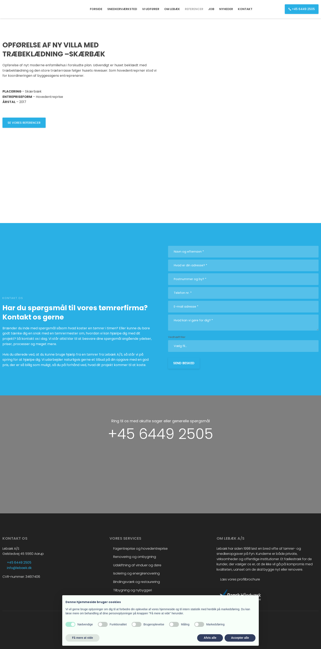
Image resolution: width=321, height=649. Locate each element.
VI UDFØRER (150, 9)
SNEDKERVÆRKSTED (122, 9)
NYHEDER (226, 9)
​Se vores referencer (24, 123)
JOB (211, 9)
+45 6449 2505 (160, 434)
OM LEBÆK (172, 9)
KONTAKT (245, 9)
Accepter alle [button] (240, 637)
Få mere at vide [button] (82, 637)
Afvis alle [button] (210, 637)
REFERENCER (194, 9)
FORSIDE (96, 9)
